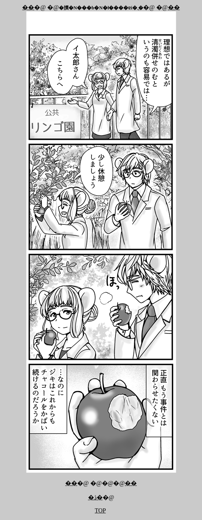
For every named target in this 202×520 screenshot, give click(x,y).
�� (28, 7)
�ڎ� (95, 497)
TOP (100, 510)
